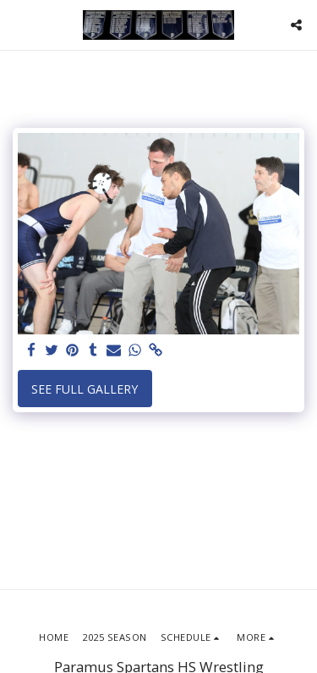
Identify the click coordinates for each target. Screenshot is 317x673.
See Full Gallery (84, 389)
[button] (18, 24)
